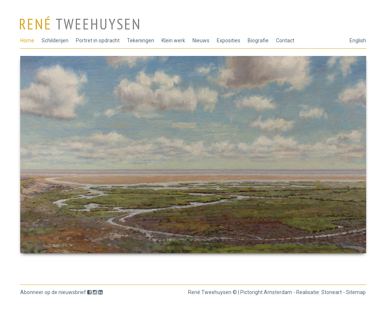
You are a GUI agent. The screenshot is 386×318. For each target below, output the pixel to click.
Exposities (228, 40)
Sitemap (356, 292)
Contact (285, 40)
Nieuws (200, 40)
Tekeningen (140, 40)
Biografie (258, 40)
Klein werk (173, 40)
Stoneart (331, 292)
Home (27, 40)
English (358, 40)
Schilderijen (55, 40)
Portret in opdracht (98, 40)
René (80, 24)
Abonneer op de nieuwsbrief (53, 292)
